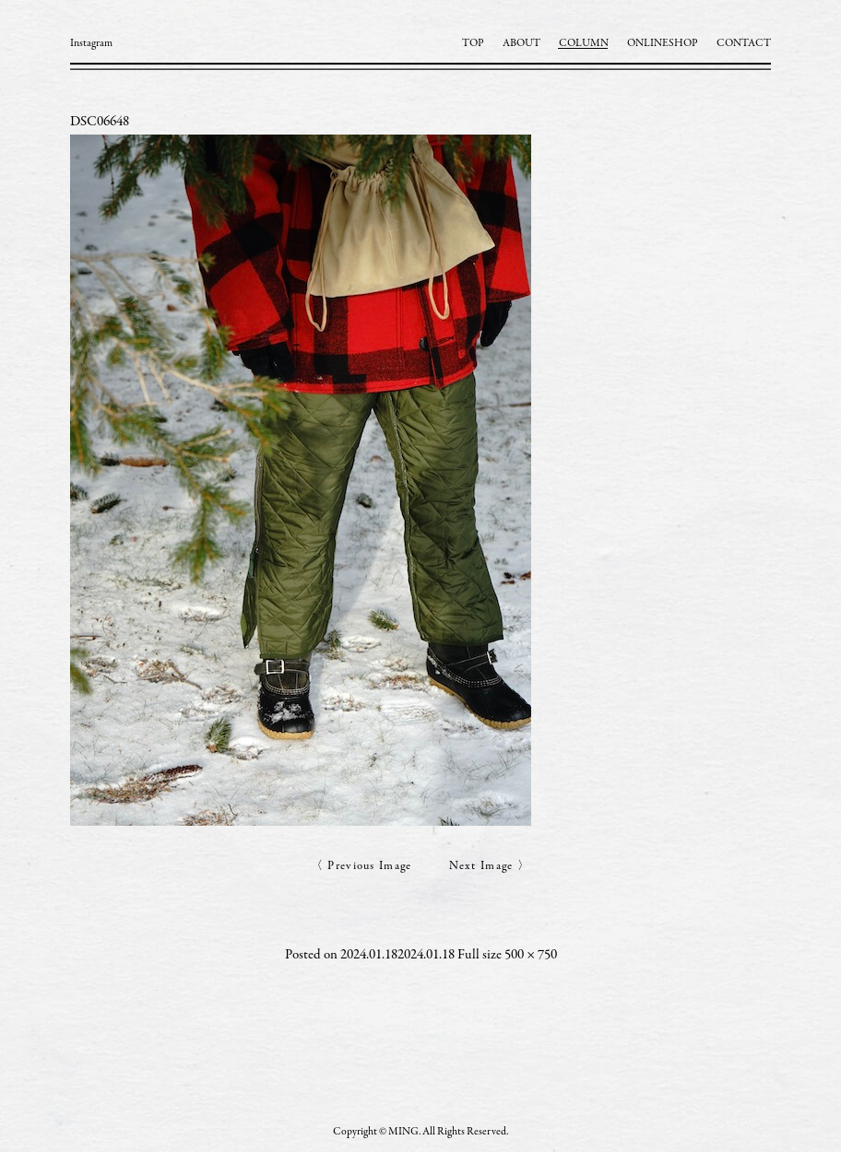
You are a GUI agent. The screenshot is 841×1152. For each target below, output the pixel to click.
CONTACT (744, 43)
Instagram (91, 43)
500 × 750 (530, 955)
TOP (473, 43)
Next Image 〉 (490, 867)
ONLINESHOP (662, 43)
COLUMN (584, 43)
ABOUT (521, 43)
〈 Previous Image (361, 867)
